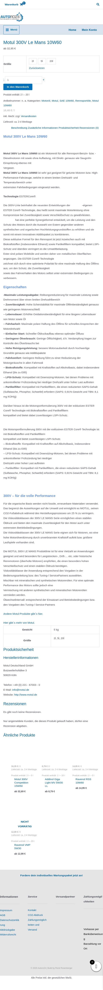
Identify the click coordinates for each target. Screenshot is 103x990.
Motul (55, 105)
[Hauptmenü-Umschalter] (11, 34)
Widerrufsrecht (8, 939)
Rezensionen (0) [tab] (89, 132)
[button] (98, 4)
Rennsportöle (83, 105)
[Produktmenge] (23, 84)
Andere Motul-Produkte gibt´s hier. (23, 618)
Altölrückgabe (7, 934)
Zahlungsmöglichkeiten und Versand (37, 929)
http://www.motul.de (25, 699)
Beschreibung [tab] (19, 132)
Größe (7, 68)
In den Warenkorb (18, 91)
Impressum (6, 915)
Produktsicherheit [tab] (68, 132)
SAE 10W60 (67, 105)
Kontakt (32, 914)
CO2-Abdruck (35, 919)
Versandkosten (28, 120)
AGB (2, 919)
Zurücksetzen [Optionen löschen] (37, 72)
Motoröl (46, 105)
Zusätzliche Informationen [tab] (43, 132)
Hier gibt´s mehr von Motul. (19, 627)
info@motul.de (20, 694)
